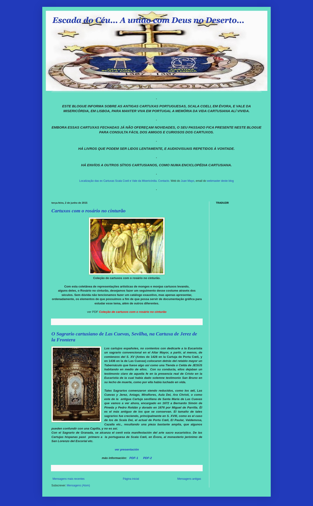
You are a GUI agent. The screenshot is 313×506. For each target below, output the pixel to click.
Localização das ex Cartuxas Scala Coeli (104, 180)
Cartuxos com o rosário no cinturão (88, 210)
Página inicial (131, 478)
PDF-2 (147, 458)
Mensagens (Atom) (78, 485)
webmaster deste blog (220, 180)
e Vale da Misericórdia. (143, 180)
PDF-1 (133, 458)
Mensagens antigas (189, 478)
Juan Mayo (187, 180)
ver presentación (127, 449)
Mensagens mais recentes (69, 478)
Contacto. (164, 180)
